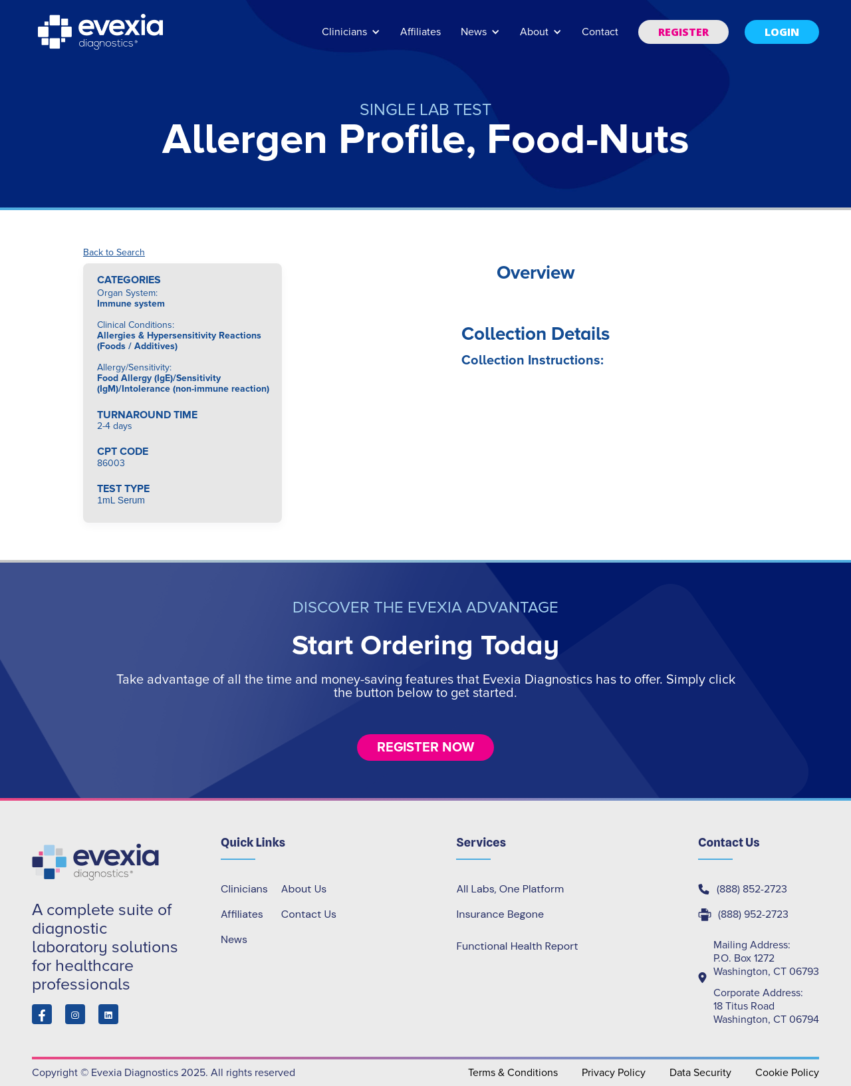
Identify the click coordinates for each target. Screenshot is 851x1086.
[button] (351, 38)
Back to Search (114, 252)
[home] (102, 32)
